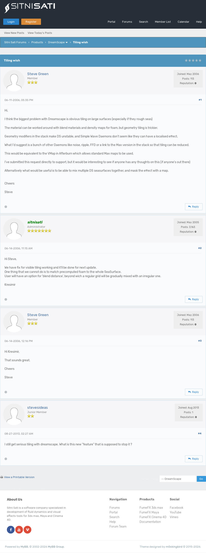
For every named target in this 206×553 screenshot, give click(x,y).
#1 (200, 99)
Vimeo (174, 517)
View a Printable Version (19, 477)
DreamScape (56, 42)
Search (143, 21)
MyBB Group (56, 546)
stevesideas (37, 407)
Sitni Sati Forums (15, 42)
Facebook (176, 508)
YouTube (175, 512)
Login (11, 21)
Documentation (150, 522)
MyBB (24, 546)
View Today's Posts (40, 32)
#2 (199, 248)
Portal (111, 21)
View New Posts (14, 32)
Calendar (183, 21)
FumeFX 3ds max (151, 508)
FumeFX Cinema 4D (153, 517)
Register (31, 21)
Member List (163, 21)
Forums (127, 21)
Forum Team (117, 526)
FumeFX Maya (149, 512)
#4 (199, 433)
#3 (199, 340)
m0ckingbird (174, 546)
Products (37, 42)
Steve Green (37, 74)
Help (199, 21)
